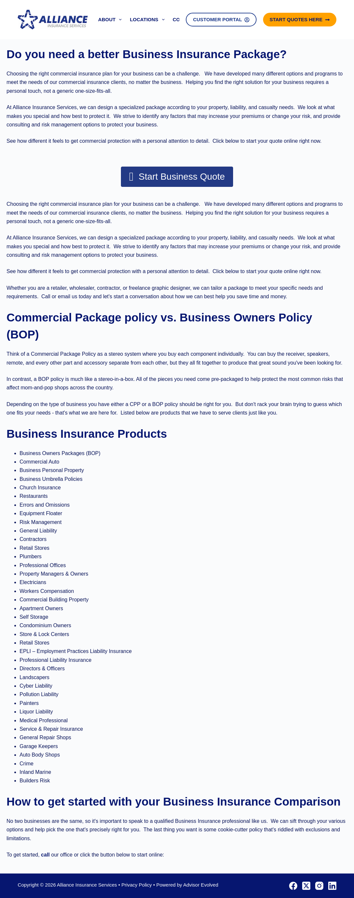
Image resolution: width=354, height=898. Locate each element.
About (111, 20)
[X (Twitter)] (306, 886)
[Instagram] (319, 886)
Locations (148, 20)
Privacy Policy (136, 885)
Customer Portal (221, 19)
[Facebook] (293, 886)
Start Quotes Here (300, 19)
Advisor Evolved (200, 885)
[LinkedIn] (332, 886)
